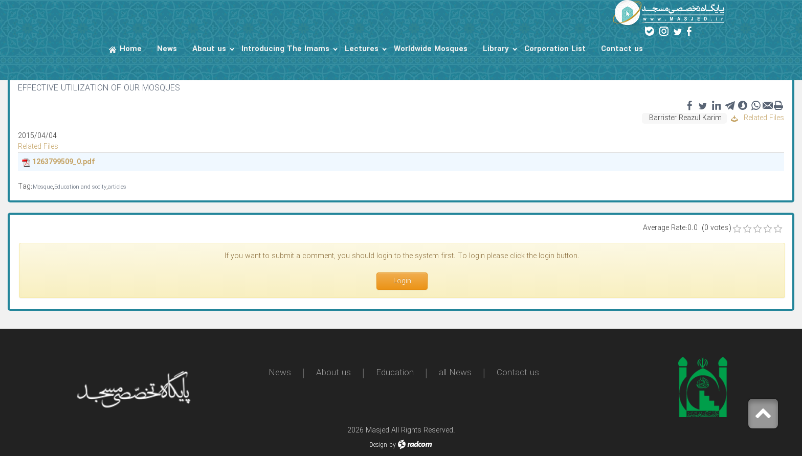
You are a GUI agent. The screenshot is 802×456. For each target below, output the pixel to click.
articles (117, 187)
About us (333, 373)
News (280, 373)
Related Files (757, 118)
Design (378, 445)
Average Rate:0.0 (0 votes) (687, 228)
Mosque (43, 187)
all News (455, 373)
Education (395, 373)
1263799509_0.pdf (63, 162)
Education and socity (80, 187)
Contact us (518, 373)
